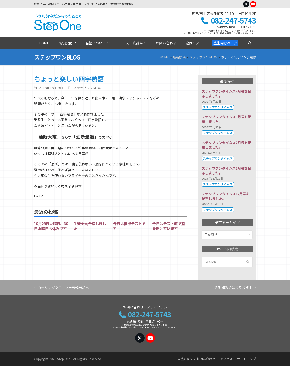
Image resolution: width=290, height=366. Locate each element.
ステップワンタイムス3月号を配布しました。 (226, 119)
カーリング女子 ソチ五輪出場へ (61, 288)
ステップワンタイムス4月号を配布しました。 (226, 93)
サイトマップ (246, 358)
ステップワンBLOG (87, 87)
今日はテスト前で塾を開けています (168, 226)
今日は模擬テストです (129, 226)
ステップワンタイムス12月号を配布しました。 (225, 196)
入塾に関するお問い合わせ (196, 358)
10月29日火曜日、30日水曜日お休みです (51, 226)
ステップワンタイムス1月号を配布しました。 (226, 170)
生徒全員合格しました (89, 226)
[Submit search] (247, 262)
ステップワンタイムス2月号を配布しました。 (226, 145)
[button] (249, 43)
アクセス (226, 358)
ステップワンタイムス (217, 107)
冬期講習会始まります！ (235, 287)
